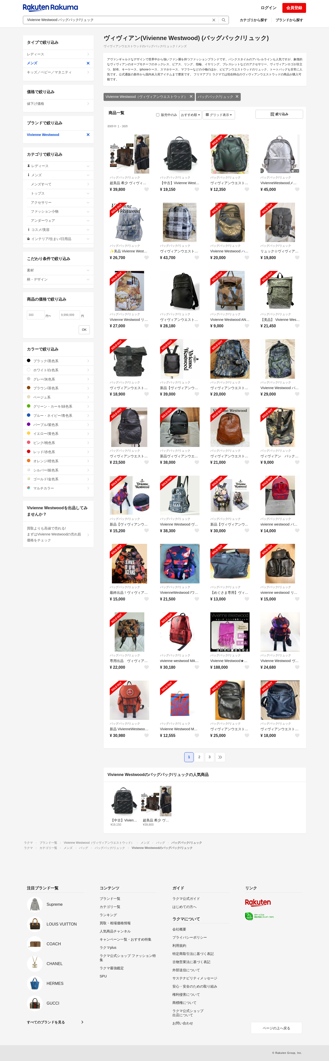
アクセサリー (60, 202)
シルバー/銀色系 (58, 470)
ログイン (268, 8)
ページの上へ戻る (276, 1028)
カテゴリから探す (253, 20)
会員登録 (294, 8)
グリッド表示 (219, 115)
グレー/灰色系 (58, 379)
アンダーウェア (60, 220)
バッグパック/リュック (218, 97)
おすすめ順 (190, 115)
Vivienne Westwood (58, 135)
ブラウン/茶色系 (58, 388)
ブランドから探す (289, 20)
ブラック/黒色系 (58, 361)
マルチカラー (58, 488)
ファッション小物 (60, 211)
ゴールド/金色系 (58, 479)
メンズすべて (60, 184)
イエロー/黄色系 (58, 433)
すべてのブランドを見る (46, 1022)
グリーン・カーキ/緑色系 (58, 406)
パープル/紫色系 (58, 424)
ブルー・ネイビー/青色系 (58, 415)
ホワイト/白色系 (58, 370)
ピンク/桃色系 (58, 443)
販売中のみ (166, 115)
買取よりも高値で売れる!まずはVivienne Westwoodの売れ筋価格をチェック (58, 534)
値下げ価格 (58, 104)
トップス (60, 193)
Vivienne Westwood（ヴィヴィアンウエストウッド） (149, 97)
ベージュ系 (58, 397)
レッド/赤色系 (58, 452)
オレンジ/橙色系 (58, 461)
